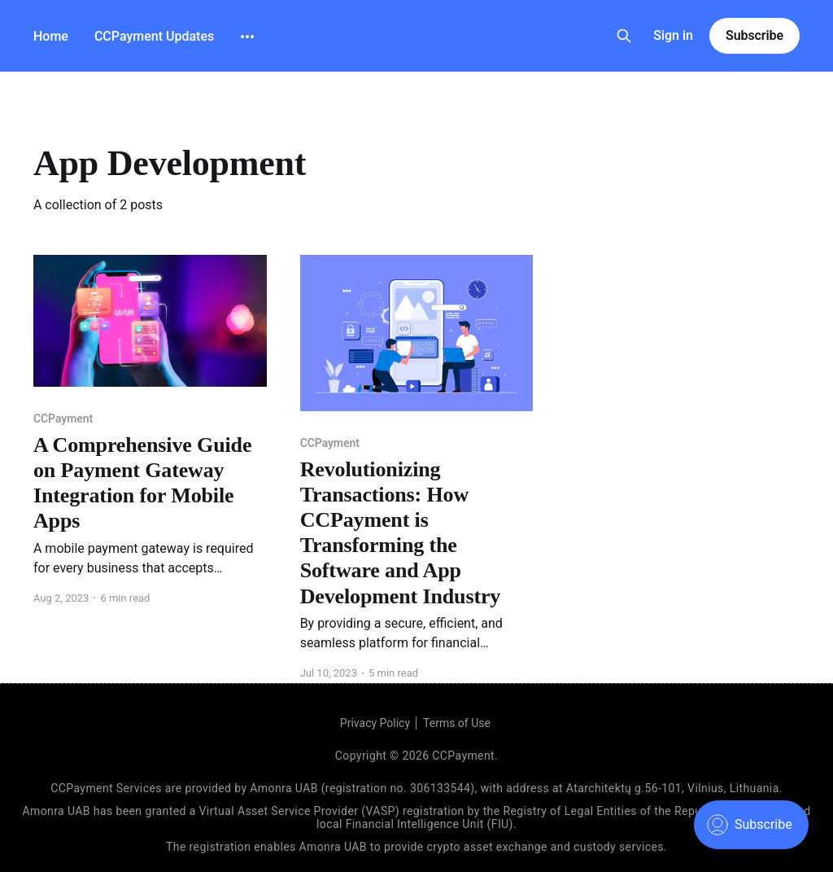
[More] (247, 36)
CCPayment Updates (154, 36)
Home (50, 36)
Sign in (673, 35)
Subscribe (754, 35)
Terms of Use (457, 723)
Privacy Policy (375, 723)
